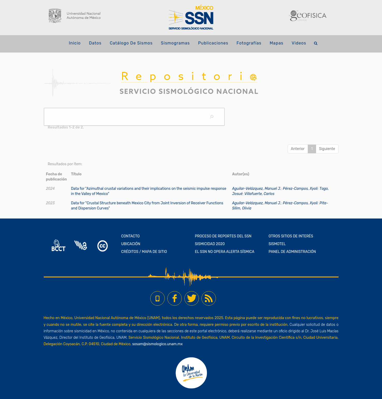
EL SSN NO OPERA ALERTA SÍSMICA (224, 252)
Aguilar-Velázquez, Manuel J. (256, 188)
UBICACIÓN (130, 244)
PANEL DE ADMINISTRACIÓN (292, 252)
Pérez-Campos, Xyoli (300, 188)
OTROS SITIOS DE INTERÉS (291, 236)
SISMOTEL (277, 244)
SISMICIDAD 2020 (210, 244)
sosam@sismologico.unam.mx (157, 344)
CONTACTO (130, 236)
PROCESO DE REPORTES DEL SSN (223, 236)
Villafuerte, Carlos (259, 194)
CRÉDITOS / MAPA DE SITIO (144, 252)
